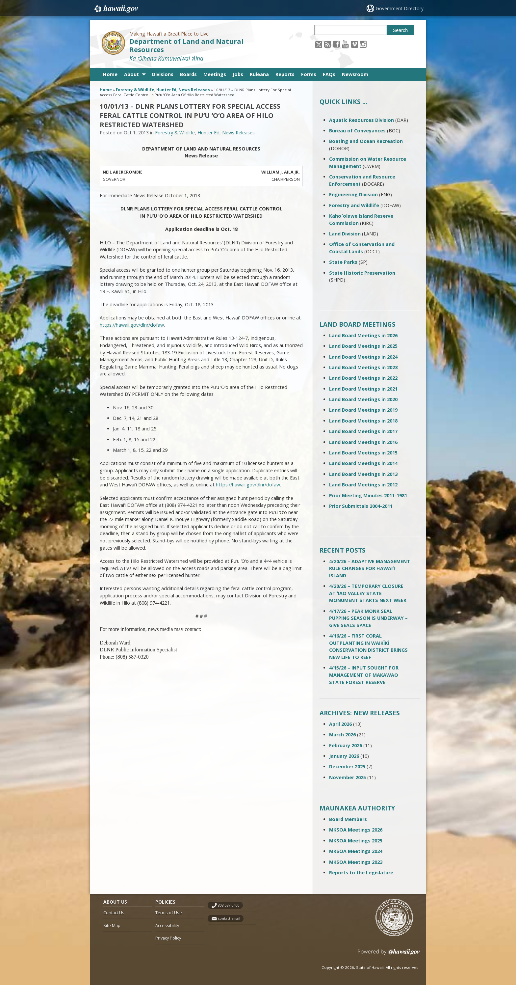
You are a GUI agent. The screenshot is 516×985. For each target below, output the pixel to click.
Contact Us (113, 913)
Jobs (238, 74)
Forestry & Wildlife (135, 89)
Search (400, 30)
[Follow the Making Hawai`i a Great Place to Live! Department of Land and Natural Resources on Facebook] (336, 44)
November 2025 (347, 777)
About (131, 74)
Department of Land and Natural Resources (186, 45)
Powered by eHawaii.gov (389, 954)
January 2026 (344, 756)
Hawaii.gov (116, 9)
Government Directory (400, 8)
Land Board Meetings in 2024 (363, 357)
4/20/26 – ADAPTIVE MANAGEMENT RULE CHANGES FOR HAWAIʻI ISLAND (369, 568)
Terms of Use (168, 913)
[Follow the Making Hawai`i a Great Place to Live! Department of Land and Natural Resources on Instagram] (363, 44)
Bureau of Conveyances (357, 130)
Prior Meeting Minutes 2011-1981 (368, 495)
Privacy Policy (168, 938)
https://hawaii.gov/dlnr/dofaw (132, 325)
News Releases (194, 89)
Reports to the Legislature (361, 872)
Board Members (348, 819)
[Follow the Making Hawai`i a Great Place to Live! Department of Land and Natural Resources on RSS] (327, 44)
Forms (308, 74)
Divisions (162, 74)
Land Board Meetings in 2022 (363, 378)
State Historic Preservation (362, 273)
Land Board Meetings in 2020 (363, 399)
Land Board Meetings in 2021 (363, 389)
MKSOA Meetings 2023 (355, 862)
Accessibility (167, 925)
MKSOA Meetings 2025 (355, 840)
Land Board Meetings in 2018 (363, 421)
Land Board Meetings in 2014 (363, 463)
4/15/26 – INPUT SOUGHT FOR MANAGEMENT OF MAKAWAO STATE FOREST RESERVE (364, 675)
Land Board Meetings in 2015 (363, 453)
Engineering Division (353, 194)
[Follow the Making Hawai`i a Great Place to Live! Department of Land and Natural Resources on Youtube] (345, 44)
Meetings (214, 74)
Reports (285, 74)
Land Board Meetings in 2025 (363, 346)
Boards (188, 74)
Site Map (111, 925)
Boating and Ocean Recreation (366, 141)
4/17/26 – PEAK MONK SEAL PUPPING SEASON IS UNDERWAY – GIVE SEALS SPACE (368, 618)
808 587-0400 (229, 905)
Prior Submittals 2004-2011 (361, 506)
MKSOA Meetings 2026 (355, 830)
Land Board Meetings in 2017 (363, 431)
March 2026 (342, 734)
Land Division (345, 234)
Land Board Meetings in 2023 (363, 367)
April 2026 (340, 724)
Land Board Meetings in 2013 (363, 474)
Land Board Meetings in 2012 (363, 484)
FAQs (329, 74)
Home (110, 74)
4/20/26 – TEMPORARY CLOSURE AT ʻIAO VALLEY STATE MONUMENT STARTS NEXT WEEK (367, 593)
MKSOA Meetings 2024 (355, 851)
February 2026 (345, 745)
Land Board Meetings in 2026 (363, 335)
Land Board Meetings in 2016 (363, 442)
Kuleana (259, 74)
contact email (229, 918)
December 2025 (347, 766)
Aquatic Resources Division (361, 120)
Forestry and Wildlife (354, 205)
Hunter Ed (166, 89)
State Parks (343, 262)
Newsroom (355, 74)
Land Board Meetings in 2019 (363, 410)
